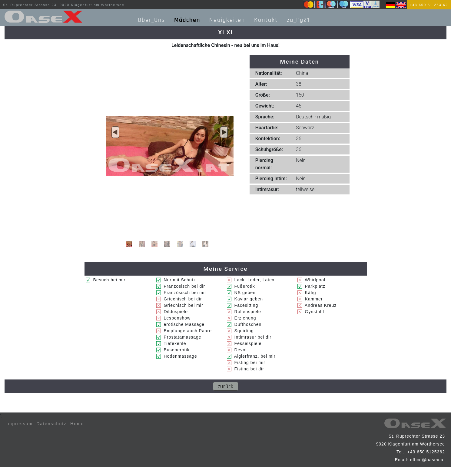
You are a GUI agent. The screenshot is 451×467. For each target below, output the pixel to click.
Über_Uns (151, 20)
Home (77, 423)
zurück (226, 386)
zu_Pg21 (298, 20)
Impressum (19, 423)
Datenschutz (51, 423)
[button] (115, 132)
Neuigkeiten (227, 20)
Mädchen (187, 20)
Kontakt (266, 20)
